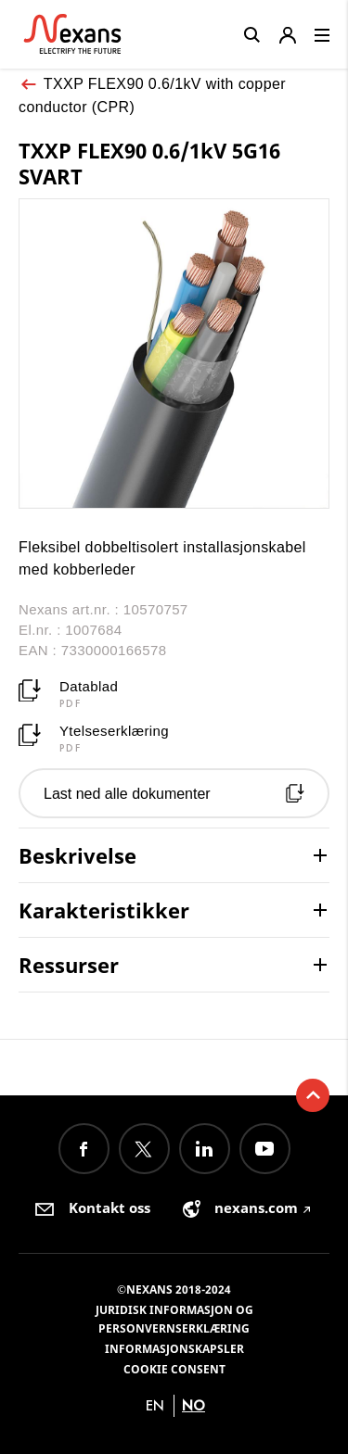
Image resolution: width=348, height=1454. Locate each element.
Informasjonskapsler (174, 1349)
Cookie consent (174, 1369)
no (193, 1405)
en (155, 1405)
